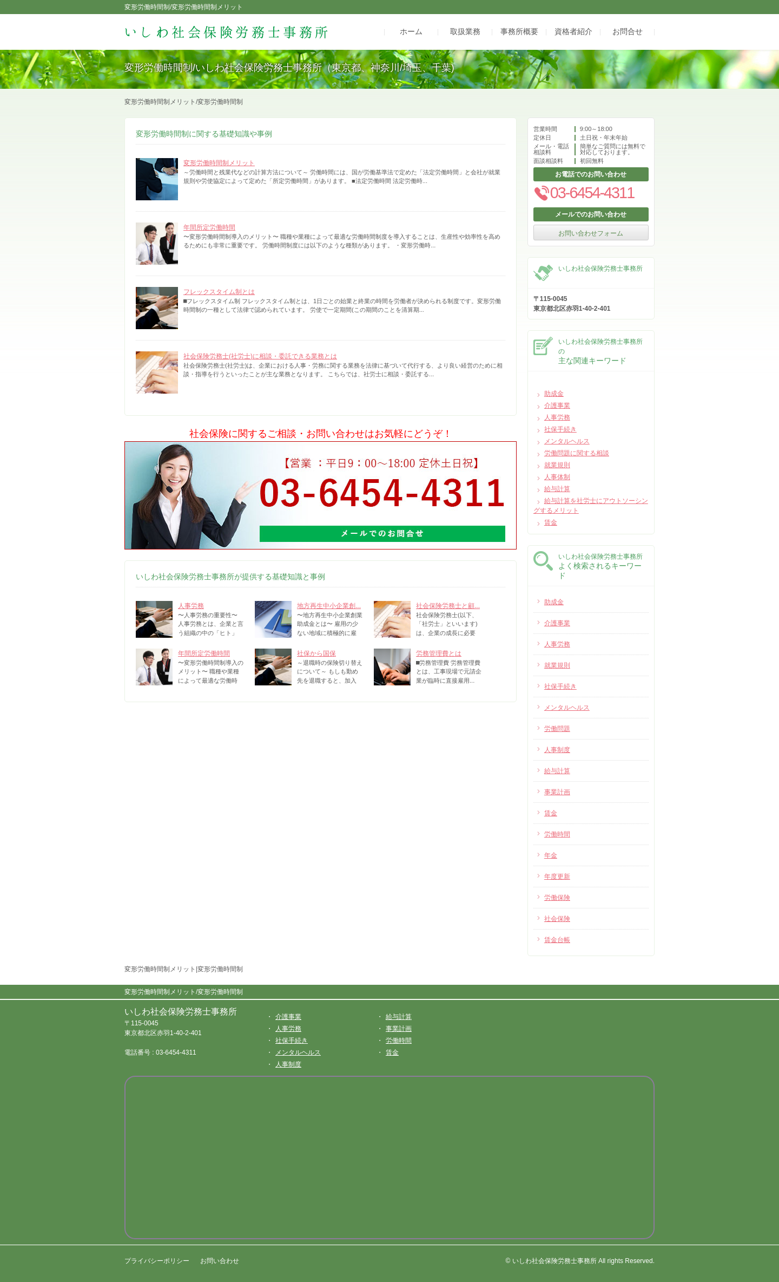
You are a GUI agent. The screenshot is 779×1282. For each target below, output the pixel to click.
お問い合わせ (219, 1261)
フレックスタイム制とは (219, 292)
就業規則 (557, 465)
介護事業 (557, 405)
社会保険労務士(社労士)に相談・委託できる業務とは (260, 356)
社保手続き (560, 429)
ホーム (411, 32)
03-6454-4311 (583, 192)
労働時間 (399, 1040)
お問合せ (627, 32)
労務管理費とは (438, 653)
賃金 (550, 522)
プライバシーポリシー (156, 1261)
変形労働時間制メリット (219, 163)
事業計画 (399, 1028)
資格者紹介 (573, 32)
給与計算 (557, 489)
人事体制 (557, 477)
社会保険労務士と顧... (448, 606)
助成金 (554, 393)
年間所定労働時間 (209, 227)
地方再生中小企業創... (329, 606)
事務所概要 (519, 32)
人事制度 (288, 1064)
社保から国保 (316, 653)
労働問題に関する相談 (576, 453)
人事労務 (191, 606)
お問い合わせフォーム (590, 233)
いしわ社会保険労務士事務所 (180, 1011)
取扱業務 (465, 32)
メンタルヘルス (567, 441)
